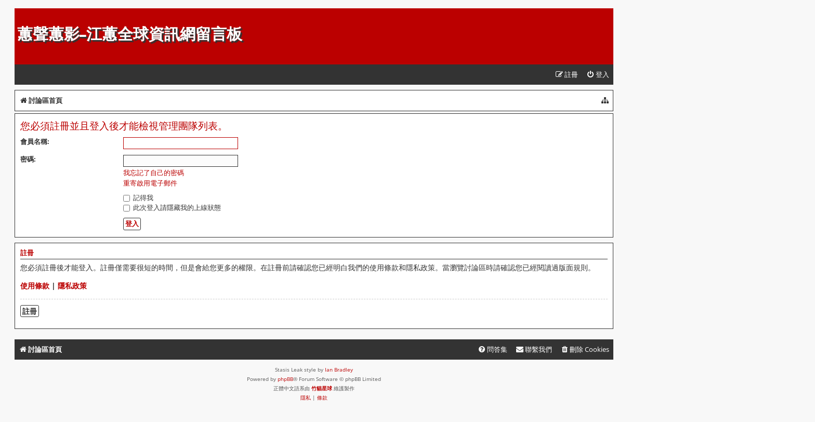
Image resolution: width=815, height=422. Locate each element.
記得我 (138, 197)
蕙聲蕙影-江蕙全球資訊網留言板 (129, 34)
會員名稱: (34, 141)
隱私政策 (72, 286)
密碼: (28, 159)
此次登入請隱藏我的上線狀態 (172, 207)
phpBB (285, 379)
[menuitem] (597, 74)
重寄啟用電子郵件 (150, 183)
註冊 (29, 311)
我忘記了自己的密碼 (153, 172)
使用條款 (34, 286)
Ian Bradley (339, 369)
